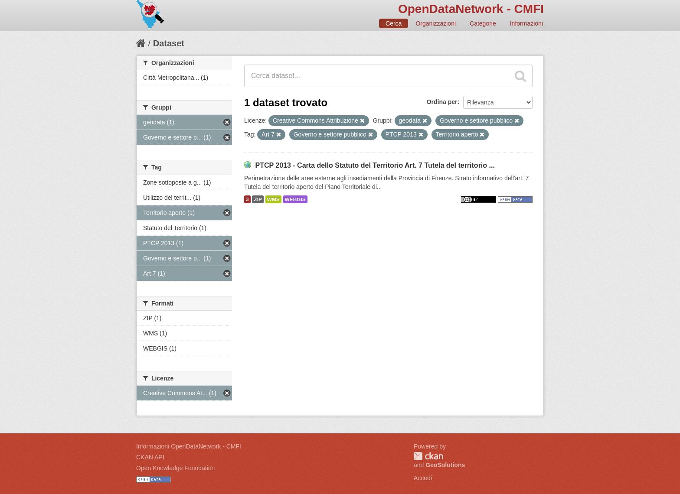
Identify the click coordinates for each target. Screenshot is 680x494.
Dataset (168, 43)
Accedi (423, 477)
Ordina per (442, 101)
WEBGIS (295, 199)
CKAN (428, 456)
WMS (273, 199)
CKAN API (150, 457)
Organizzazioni (435, 23)
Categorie (483, 23)
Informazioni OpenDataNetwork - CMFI (188, 446)
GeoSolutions (445, 465)
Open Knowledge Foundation (175, 468)
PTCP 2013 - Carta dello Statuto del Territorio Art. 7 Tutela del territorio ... (374, 165)
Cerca (394, 23)
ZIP (258, 199)
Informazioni (526, 23)
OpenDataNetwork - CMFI (471, 9)
